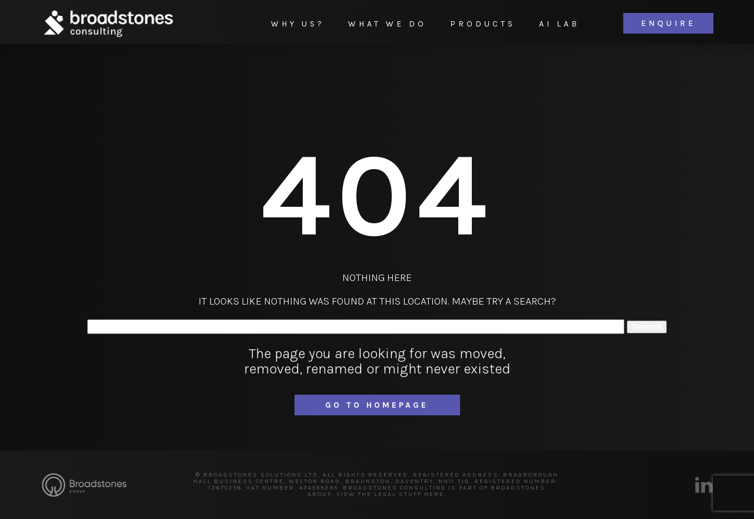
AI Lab (559, 24)
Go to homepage (376, 405)
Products (482, 24)
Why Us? (298, 24)
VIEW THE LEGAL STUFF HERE (390, 494)
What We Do (387, 24)
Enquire (668, 23)
